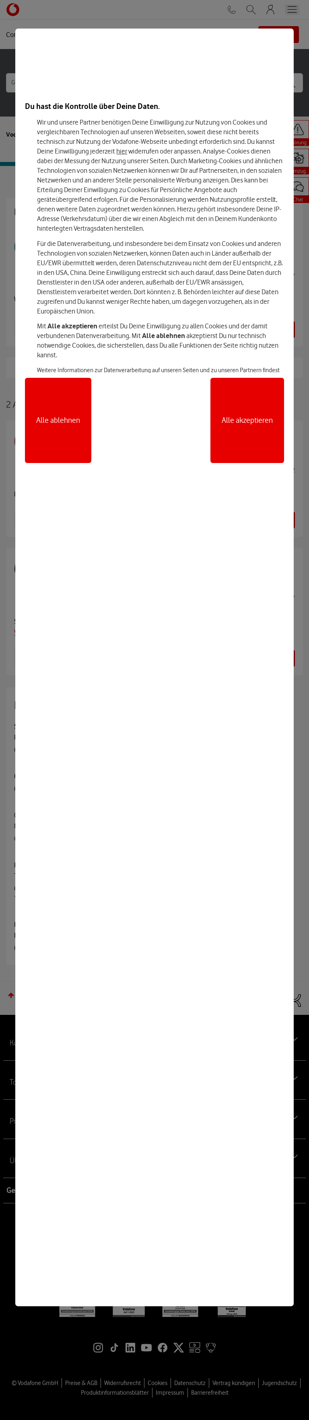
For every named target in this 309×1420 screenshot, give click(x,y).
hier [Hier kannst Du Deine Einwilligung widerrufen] (121, 151)
